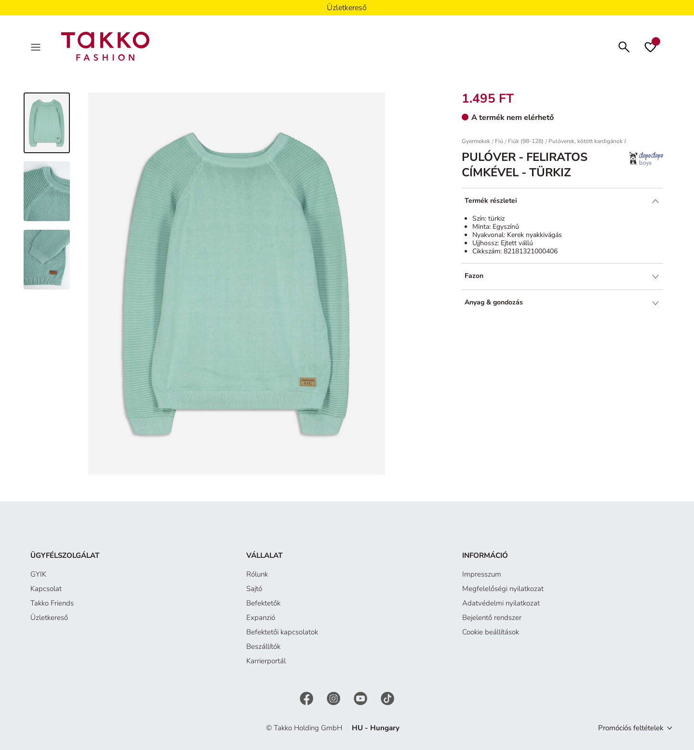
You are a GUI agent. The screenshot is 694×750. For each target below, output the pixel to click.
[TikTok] (387, 698)
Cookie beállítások (490, 632)
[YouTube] (361, 698)
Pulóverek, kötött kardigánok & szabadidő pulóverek (615, 141)
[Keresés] (624, 46)
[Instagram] (334, 698)
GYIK (38, 574)
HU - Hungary (376, 728)
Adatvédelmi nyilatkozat (501, 603)
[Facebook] (307, 698)
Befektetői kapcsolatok (282, 632)
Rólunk (257, 574)
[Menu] (36, 46)
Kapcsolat (46, 588)
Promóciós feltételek (631, 728)
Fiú (499, 141)
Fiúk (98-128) (526, 141)
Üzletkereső (49, 617)
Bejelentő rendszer (491, 617)
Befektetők (263, 603)
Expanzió (260, 617)
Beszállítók (263, 646)
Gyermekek (476, 141)
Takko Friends (52, 603)
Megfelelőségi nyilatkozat (503, 588)
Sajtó (254, 588)
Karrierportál (266, 661)
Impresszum (481, 574)
